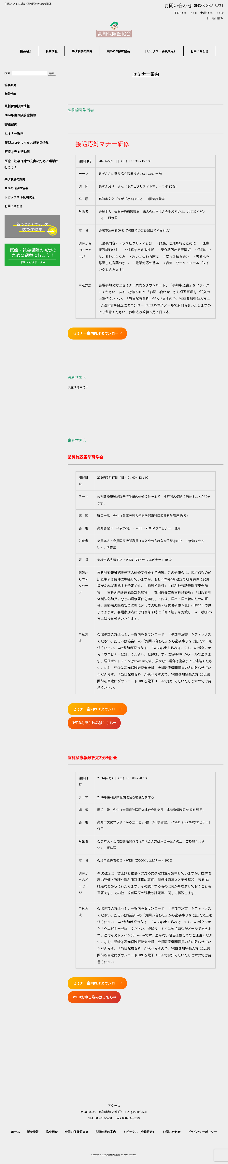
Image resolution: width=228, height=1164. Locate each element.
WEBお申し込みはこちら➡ (94, 723)
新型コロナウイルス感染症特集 (27, 142)
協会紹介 (10, 85)
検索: (8, 73)
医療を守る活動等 (17, 152)
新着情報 (10, 94)
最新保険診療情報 (17, 106)
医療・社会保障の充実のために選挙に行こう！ (31, 164)
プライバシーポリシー (202, 1131)
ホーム (15, 1131)
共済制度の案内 (15, 179)
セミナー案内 (14, 133)
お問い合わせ (13, 206)
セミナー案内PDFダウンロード (97, 333)
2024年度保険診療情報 (20, 115)
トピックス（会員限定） (21, 197)
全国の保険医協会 (16, 188)
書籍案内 (11, 124)
